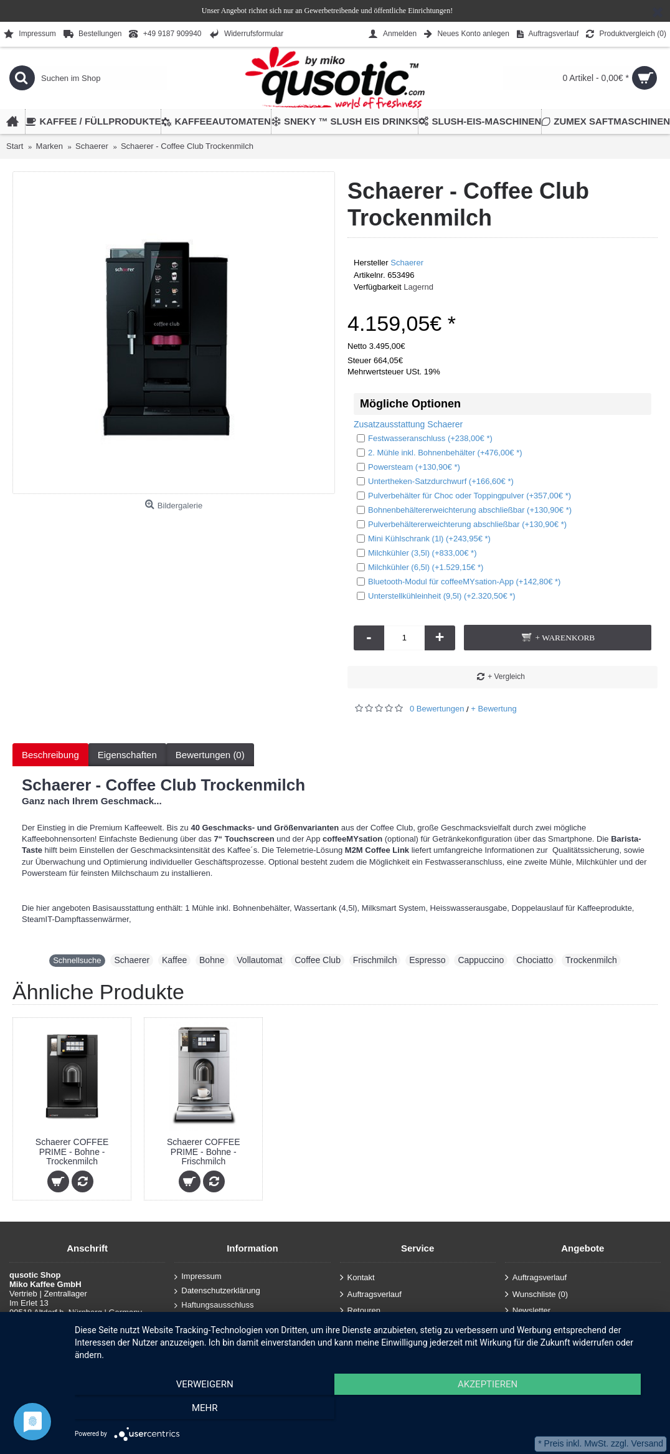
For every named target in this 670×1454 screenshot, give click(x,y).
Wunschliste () (536, 1295)
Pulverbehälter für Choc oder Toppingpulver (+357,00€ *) (464, 495)
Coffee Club (318, 960)
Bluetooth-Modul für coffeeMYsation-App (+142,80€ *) (458, 581)
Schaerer (406, 262)
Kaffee (174, 960)
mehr (570, 1411)
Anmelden (362, 1327)
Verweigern (162, 1411)
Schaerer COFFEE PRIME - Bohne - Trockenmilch (71, 1151)
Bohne (211, 960)
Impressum (197, 1276)
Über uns (194, 1333)
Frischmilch (375, 960)
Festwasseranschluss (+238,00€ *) (425, 438)
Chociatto (534, 960)
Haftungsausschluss (213, 1305)
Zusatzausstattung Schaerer (408, 424)
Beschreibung (50, 754)
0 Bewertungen (437, 708)
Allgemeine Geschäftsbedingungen (240, 1319)
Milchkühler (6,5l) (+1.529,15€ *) (420, 567)
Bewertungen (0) (210, 754)
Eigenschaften (127, 754)
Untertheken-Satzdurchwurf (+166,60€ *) (435, 481)
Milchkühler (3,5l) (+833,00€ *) (417, 553)
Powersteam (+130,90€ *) (408, 467)
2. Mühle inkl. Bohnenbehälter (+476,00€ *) (439, 452)
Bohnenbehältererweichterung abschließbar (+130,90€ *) (464, 510)
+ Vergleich (506, 676)
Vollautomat (259, 960)
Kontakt (357, 1278)
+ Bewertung (493, 708)
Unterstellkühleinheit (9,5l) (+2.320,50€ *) (436, 596)
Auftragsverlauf (371, 1295)
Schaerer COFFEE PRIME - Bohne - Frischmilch (203, 1151)
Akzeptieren (366, 1411)
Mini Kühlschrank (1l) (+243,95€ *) (424, 538)
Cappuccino (481, 960)
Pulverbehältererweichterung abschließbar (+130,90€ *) (462, 524)
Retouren (360, 1311)
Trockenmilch (591, 960)
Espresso (427, 960)
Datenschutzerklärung (217, 1291)
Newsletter (527, 1311)
